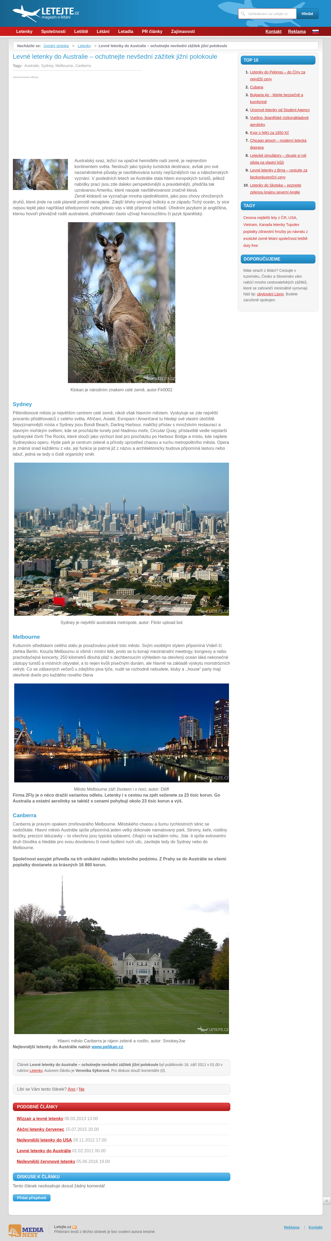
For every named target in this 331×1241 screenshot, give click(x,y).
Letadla (125, 31)
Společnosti (53, 31)
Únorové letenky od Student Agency (280, 110)
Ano (71, 1089)
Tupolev (292, 224)
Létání (103, 31)
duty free (250, 245)
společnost (288, 238)
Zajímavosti (183, 31)
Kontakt (273, 31)
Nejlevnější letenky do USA (44, 1140)
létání (273, 238)
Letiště (81, 31)
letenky (279, 224)
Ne (81, 1089)
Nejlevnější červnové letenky (46, 1161)
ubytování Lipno (270, 294)
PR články (152, 31)
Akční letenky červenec (40, 1129)
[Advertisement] (58, 118)
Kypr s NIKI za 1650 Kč (269, 133)
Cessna (249, 217)
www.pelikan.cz (107, 1047)
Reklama (297, 31)
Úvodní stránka (56, 46)
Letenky (24, 31)
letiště (303, 238)
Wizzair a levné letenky (40, 1118)
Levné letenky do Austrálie (44, 1151)
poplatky (250, 231)
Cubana (256, 87)
